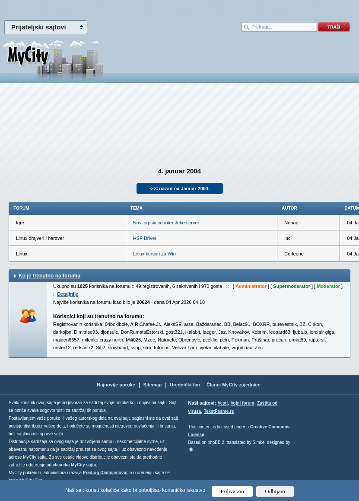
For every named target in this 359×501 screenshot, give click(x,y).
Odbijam (275, 491)
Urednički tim (185, 384)
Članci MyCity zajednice (234, 384)
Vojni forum (242, 403)
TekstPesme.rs (219, 411)
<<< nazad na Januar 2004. (179, 188)
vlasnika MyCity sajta (74, 465)
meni (90, 8)
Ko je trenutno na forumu (49, 276)
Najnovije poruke (116, 384)
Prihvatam (232, 491)
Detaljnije (67, 294)
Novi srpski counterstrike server (166, 222)
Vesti (223, 403)
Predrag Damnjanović (105, 472)
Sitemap (152, 384)
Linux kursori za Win (154, 253)
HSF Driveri (145, 238)
